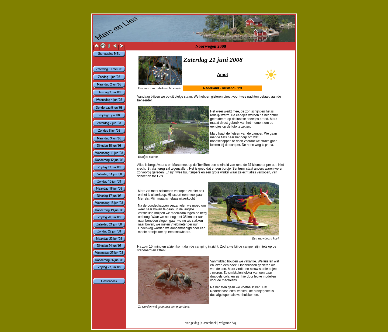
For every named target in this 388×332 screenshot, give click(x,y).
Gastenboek (209, 323)
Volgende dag (227, 323)
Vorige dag (192, 323)
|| (96, 47)
